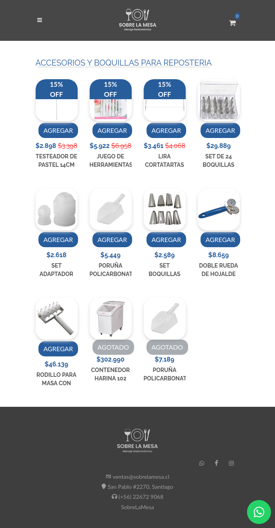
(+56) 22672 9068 (140, 496)
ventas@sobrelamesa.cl (140, 476)
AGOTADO (113, 347)
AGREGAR (58, 130)
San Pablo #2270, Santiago (140, 486)
